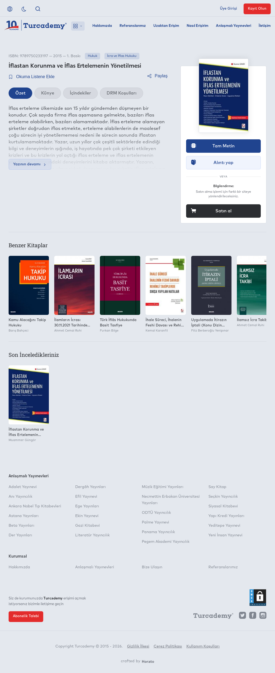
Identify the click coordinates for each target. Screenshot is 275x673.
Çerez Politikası (168, 646)
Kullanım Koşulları (203, 646)
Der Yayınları (20, 535)
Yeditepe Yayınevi (224, 526)
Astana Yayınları (24, 516)
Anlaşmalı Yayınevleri (233, 26)
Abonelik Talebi (26, 616)
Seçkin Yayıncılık (223, 497)
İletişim (265, 26)
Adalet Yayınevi (23, 487)
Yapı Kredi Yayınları (226, 516)
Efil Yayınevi (86, 497)
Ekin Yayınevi (87, 516)
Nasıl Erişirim (197, 26)
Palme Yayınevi (155, 522)
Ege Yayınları (87, 506)
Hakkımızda (102, 26)
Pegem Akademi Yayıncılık (165, 542)
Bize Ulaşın (152, 567)
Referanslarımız (133, 26)
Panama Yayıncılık (158, 532)
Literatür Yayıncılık (92, 535)
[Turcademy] (211, 617)
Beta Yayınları (21, 526)
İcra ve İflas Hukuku (121, 56)
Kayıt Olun (257, 8)
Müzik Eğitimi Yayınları (162, 487)
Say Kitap (217, 487)
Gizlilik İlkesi (138, 646)
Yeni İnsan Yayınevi (225, 535)
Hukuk (92, 56)
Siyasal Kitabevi (223, 506)
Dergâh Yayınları (90, 487)
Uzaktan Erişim (166, 26)
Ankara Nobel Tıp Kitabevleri (35, 506)
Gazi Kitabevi (87, 526)
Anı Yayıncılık (20, 497)
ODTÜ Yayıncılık (156, 513)
